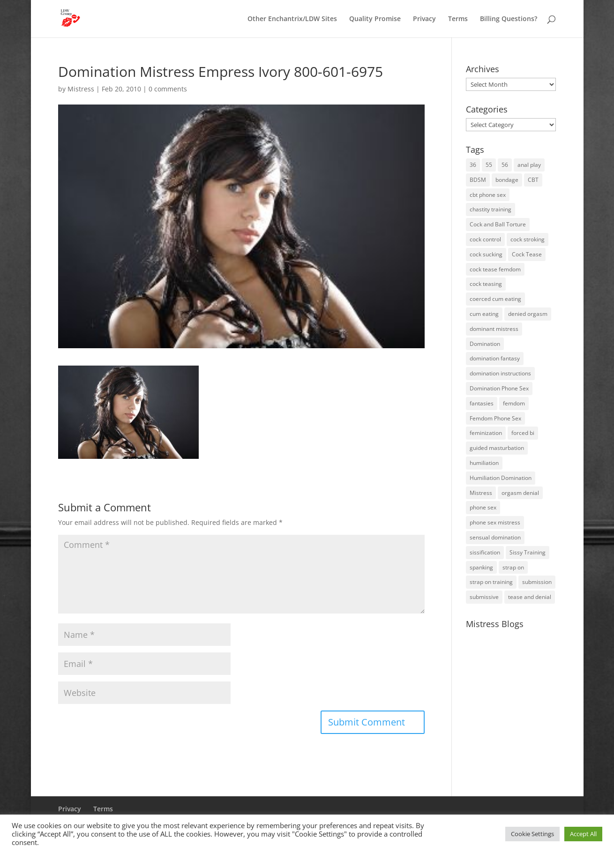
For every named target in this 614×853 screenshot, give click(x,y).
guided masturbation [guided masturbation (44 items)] (497, 448)
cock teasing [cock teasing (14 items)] (486, 284)
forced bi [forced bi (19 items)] (522, 433)
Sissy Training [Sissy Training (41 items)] (527, 552)
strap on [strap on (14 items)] (513, 567)
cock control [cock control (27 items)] (485, 239)
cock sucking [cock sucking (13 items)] (486, 254)
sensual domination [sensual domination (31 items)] (495, 537)
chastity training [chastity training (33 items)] (490, 209)
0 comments (168, 88)
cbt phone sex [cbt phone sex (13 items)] (488, 195)
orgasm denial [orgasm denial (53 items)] (520, 493)
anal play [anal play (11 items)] (529, 165)
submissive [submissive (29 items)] (484, 597)
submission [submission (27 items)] (537, 582)
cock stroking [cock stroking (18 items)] (527, 239)
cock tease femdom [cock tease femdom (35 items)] (495, 269)
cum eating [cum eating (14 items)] (484, 314)
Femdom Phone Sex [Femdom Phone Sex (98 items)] (495, 418)
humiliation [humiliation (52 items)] (484, 463)
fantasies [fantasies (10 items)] (482, 403)
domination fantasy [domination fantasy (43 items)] (495, 358)
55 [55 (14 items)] (489, 165)
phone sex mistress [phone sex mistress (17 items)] (495, 522)
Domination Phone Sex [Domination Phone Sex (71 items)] (499, 388)
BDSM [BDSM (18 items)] (478, 180)
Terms (458, 19)
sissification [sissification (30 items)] (485, 552)
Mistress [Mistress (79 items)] (481, 493)
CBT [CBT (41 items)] (533, 180)
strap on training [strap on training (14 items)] (491, 582)
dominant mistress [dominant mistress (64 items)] (494, 329)
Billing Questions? (508, 19)
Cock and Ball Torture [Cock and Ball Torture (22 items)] (498, 224)
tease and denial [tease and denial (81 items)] (529, 597)
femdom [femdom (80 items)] (514, 403)
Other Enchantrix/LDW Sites (292, 19)
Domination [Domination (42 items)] (485, 344)
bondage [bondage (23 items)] (506, 180)
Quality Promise (375, 19)
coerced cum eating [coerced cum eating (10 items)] (495, 299)
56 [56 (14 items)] (505, 165)
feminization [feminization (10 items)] (486, 433)
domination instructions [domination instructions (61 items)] (500, 373)
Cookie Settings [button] (532, 834)
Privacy (424, 19)
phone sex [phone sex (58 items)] (483, 507)
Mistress (80, 88)
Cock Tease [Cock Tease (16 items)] (527, 254)
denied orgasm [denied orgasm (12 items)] (527, 314)
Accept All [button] (583, 834)
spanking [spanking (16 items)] (481, 567)
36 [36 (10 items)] (473, 165)
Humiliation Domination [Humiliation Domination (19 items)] (501, 478)
